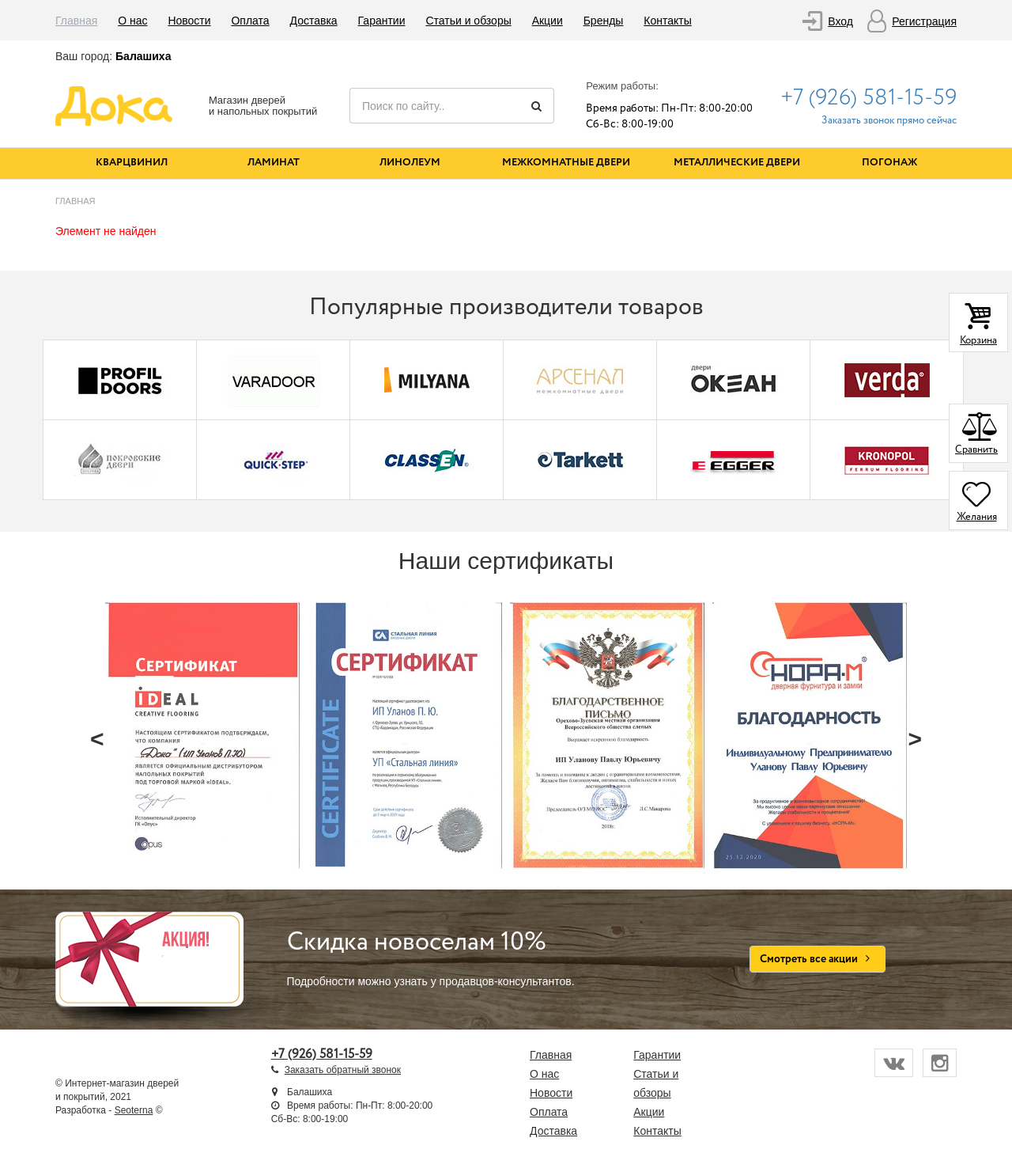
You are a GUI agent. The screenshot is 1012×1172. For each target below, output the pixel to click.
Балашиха (143, 56)
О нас (132, 20)
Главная (76, 20)
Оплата (250, 20)
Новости (189, 20)
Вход (840, 21)
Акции (547, 20)
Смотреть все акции (818, 959)
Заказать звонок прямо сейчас (889, 120)
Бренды (603, 20)
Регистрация (924, 21)
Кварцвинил (132, 162)
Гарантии (382, 20)
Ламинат (273, 162)
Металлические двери (737, 162)
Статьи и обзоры (468, 20)
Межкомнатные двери (566, 162)
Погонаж (889, 162)
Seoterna (134, 1110)
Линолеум (410, 162)
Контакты (667, 20)
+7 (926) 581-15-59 (868, 98)
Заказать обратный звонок (343, 1069)
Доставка (314, 20)
